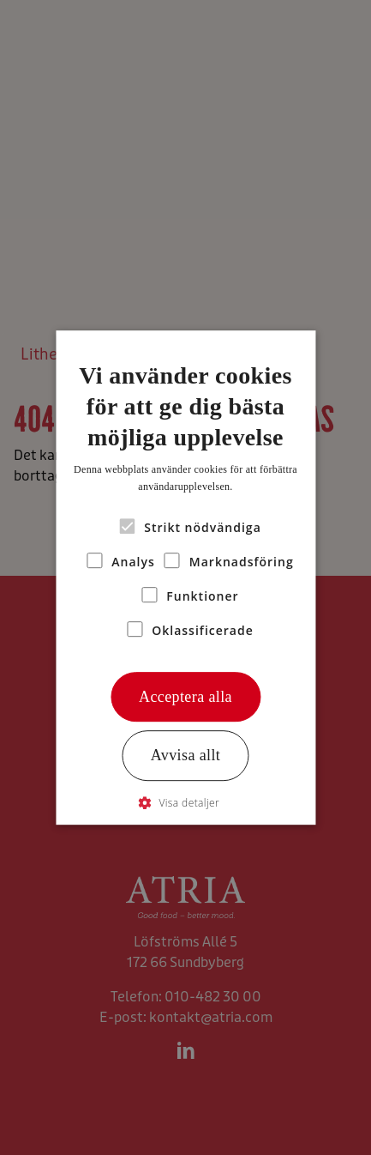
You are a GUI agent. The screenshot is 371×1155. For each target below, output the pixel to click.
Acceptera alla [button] (185, 696)
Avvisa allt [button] (186, 756)
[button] (185, 803)
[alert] (185, 577)
